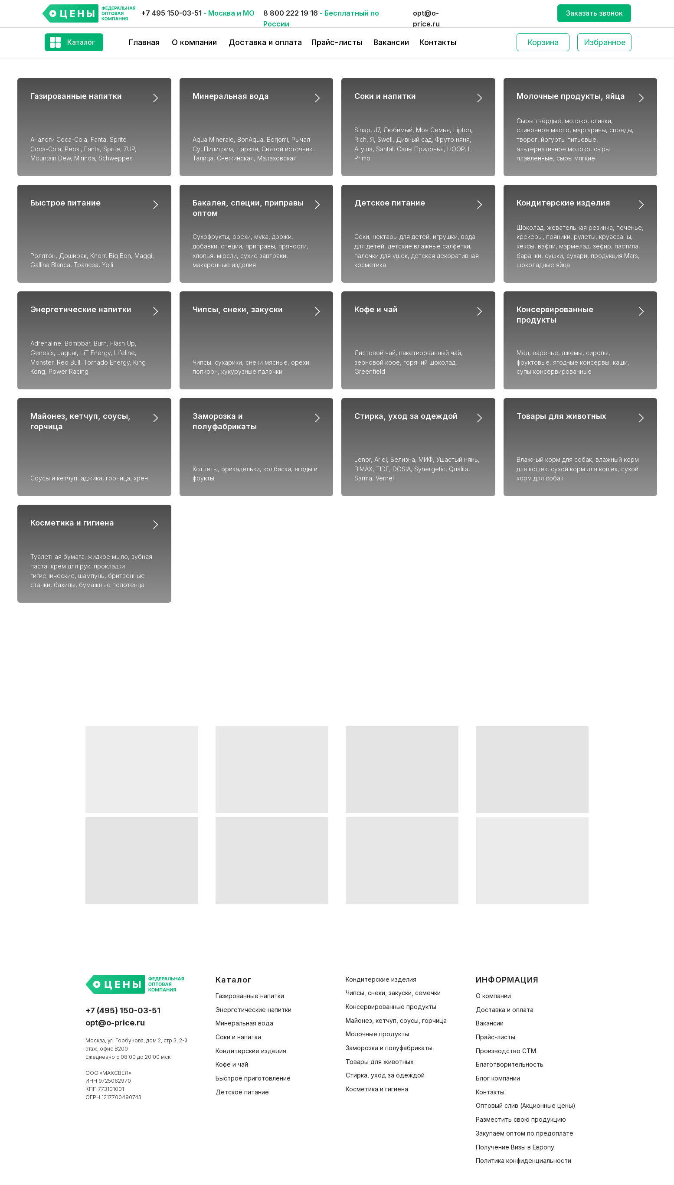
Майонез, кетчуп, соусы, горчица (396, 1020)
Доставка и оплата (265, 42)
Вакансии (391, 42)
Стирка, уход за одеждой (406, 416)
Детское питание (389, 202)
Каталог (81, 42)
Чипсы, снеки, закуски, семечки (393, 992)
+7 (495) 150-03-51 (122, 1010)
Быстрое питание (65, 202)
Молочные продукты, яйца (571, 96)
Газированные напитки (76, 96)
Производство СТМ (506, 1050)
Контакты (437, 42)
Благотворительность (509, 1064)
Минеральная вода (231, 96)
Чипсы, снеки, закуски (238, 309)
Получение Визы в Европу (515, 1147)
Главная (144, 42)
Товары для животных (561, 416)
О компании (194, 42)
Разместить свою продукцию (521, 1119)
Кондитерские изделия (563, 202)
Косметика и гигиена (72, 522)
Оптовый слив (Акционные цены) (526, 1105)
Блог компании (498, 1078)
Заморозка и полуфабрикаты (389, 1047)
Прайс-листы (336, 42)
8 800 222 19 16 (290, 13)
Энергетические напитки (80, 309)
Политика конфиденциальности (523, 1160)
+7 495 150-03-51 (171, 13)
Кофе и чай (376, 309)
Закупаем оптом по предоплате (524, 1133)
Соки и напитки (385, 96)
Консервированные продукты (391, 1006)
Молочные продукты (377, 1034)
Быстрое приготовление (253, 1078)
